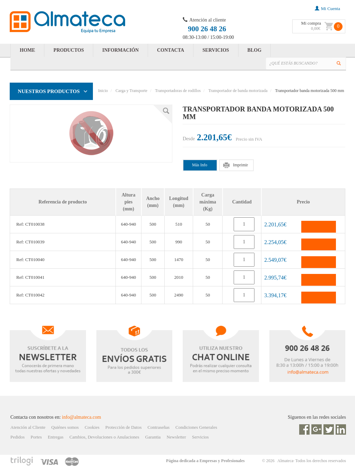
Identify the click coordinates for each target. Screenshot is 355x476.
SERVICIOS (215, 50)
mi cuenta (327, 8)
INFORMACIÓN (120, 50)
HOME (27, 50)
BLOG (254, 50)
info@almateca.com (81, 417)
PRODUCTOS (68, 50)
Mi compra (311, 23)
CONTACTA (170, 50)
